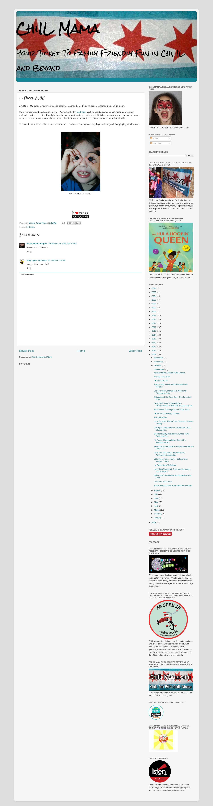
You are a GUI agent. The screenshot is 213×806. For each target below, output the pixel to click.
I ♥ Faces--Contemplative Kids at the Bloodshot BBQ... (170, 441)
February (158, 514)
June (156, 498)
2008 (154, 522)
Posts (154, 138)
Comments (156, 143)
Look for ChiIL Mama (163, 482)
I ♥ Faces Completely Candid (166, 413)
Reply (29, 251)
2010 (154, 350)
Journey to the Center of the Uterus (169, 373)
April (156, 506)
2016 (154, 327)
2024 (154, 296)
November (159, 362)
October (158, 365)
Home (81, 350)
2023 (154, 300)
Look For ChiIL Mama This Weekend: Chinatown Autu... (170, 392)
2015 (154, 331)
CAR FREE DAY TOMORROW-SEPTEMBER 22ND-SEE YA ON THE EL (173, 404)
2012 (154, 343)
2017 (154, 323)
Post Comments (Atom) (42, 357)
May (156, 502)
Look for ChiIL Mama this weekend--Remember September (170, 453)
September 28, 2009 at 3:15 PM (62, 243)
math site (81, 112)
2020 (154, 311)
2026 (154, 288)
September (159, 369)
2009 (154, 354)
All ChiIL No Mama (162, 377)
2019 (154, 315)
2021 (154, 308)
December (159, 358)
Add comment (27, 275)
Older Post (135, 350)
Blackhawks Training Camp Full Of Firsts (172, 409)
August (157, 490)
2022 (154, 304)
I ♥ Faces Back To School (165, 465)
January (158, 517)
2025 (154, 292)
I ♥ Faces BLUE (161, 381)
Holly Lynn (31, 260)
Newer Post (26, 350)
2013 (154, 339)
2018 (154, 319)
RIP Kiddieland (160, 417)
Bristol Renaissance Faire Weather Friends (173, 485)
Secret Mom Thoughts (36, 243)
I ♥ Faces (30, 227)
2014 (154, 335)
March (157, 510)
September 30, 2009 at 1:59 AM (52, 260)
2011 (154, 347)
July (156, 494)
